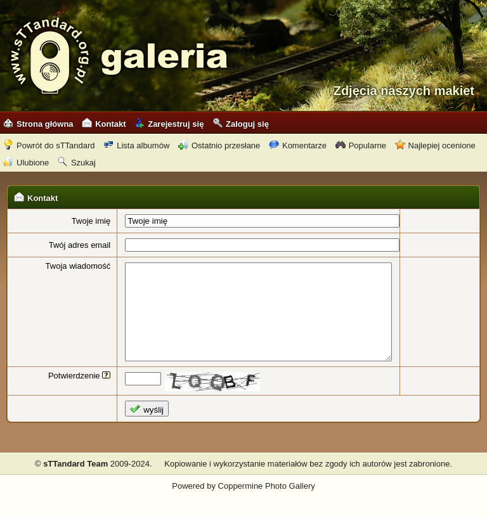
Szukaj (77, 162)
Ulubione (26, 162)
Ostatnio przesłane (219, 145)
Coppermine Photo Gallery (266, 505)
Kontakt (104, 124)
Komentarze (298, 145)
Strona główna (38, 124)
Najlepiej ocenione (435, 145)
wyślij (136, 428)
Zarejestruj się (169, 124)
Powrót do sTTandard (49, 145)
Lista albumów (136, 145)
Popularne (360, 145)
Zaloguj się (240, 124)
